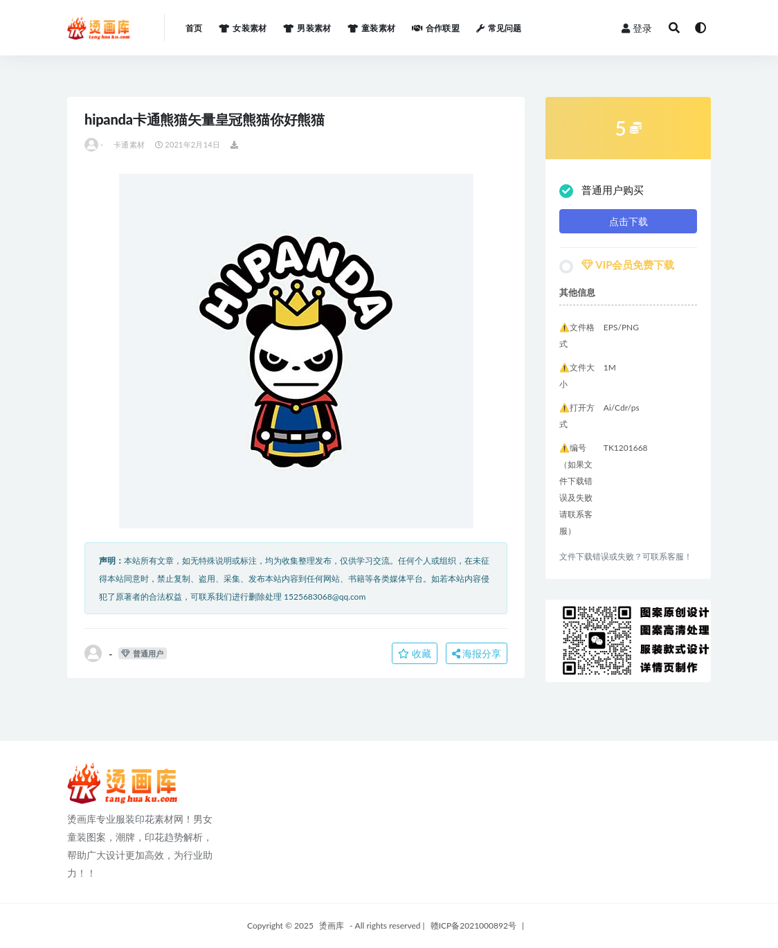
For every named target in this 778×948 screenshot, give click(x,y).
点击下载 (628, 221)
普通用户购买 (601, 191)
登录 (637, 28)
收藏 (414, 653)
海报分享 (477, 653)
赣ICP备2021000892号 (473, 925)
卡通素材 (129, 144)
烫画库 (331, 925)
